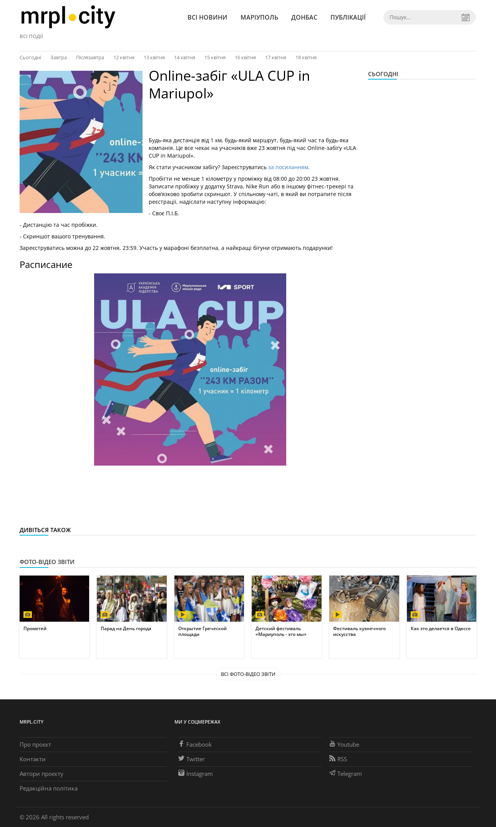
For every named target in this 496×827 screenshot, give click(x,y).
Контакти (33, 759)
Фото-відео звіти (47, 562)
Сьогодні (30, 57)
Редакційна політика (49, 788)
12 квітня (123, 57)
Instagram (195, 773)
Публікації (348, 17)
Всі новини (207, 17)
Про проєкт (35, 744)
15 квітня (215, 57)
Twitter (191, 759)
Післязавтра (90, 57)
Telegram (345, 773)
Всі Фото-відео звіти (248, 674)
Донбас (304, 17)
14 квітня (184, 57)
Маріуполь (259, 17)
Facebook (195, 744)
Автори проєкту (41, 773)
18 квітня (306, 57)
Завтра (58, 57)
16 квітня (245, 57)
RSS (338, 759)
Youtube (344, 744)
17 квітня (275, 57)
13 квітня (154, 57)
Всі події (31, 36)
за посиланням (287, 167)
